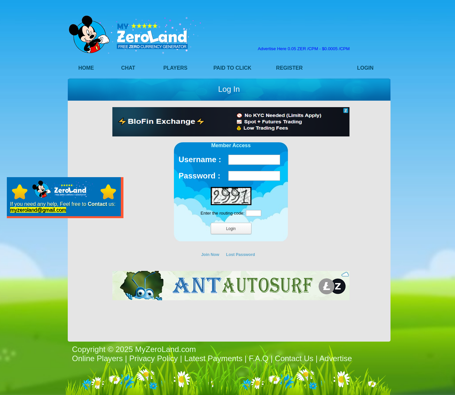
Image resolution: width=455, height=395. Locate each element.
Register (289, 68)
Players (175, 68)
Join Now (210, 254)
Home (86, 68)
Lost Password (240, 254)
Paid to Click (232, 68)
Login (365, 68)
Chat (128, 68)
